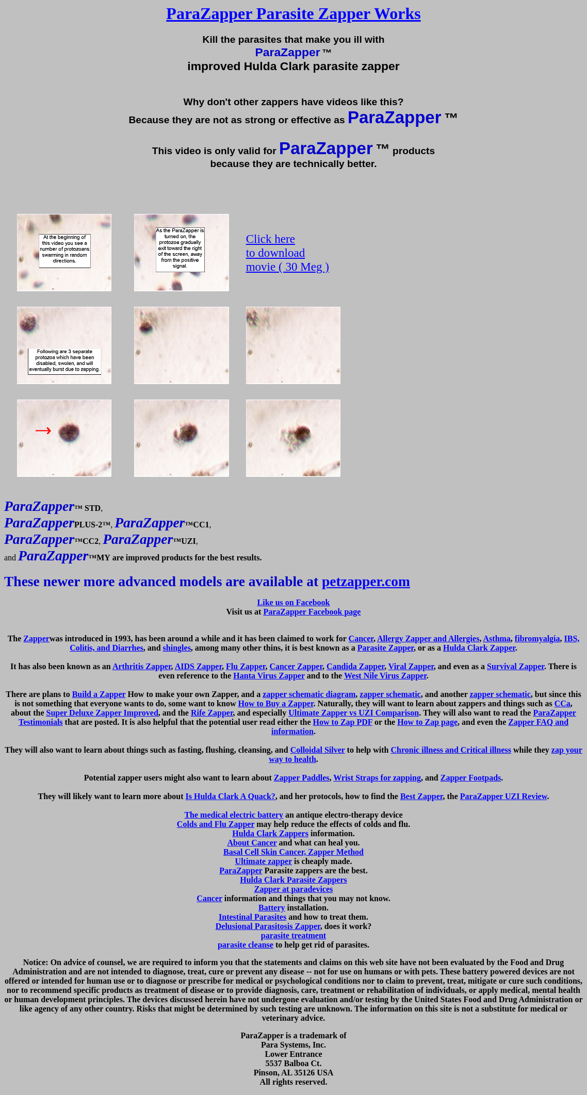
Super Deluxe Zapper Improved (102, 712)
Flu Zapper (245, 666)
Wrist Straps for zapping (377, 777)
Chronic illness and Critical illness (451, 749)
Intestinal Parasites (252, 916)
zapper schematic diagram (309, 694)
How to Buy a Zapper (275, 703)
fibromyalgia (537, 638)
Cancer (361, 638)
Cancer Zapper (295, 666)
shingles (177, 647)
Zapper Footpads (471, 777)
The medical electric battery (233, 814)
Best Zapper (421, 796)
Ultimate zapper (263, 861)
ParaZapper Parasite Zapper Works (293, 13)
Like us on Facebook (293, 602)
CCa (562, 703)
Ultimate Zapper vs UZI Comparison (353, 712)
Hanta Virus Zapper (268, 675)
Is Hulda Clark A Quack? (230, 796)
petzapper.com (366, 581)
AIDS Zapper (198, 666)
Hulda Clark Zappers (270, 833)
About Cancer (251, 842)
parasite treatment (293, 935)
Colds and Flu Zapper (215, 824)
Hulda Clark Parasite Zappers (293, 879)
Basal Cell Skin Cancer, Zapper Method (293, 852)
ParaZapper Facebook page (312, 611)
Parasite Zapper (385, 647)
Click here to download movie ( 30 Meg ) (287, 252)
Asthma (497, 638)
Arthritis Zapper (141, 666)
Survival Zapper (515, 666)
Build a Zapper (99, 694)
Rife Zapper (212, 712)
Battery (271, 907)
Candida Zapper (355, 666)
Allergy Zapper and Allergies (428, 638)
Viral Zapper (411, 666)
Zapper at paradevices (293, 889)
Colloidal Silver (317, 749)
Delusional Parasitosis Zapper (268, 926)
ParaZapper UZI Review (503, 796)
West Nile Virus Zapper (385, 675)
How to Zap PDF (342, 722)
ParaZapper (240, 870)
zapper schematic (390, 694)
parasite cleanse (245, 944)
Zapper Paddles (302, 777)
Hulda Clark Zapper (479, 647)
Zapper (36, 638)
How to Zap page (427, 722)
